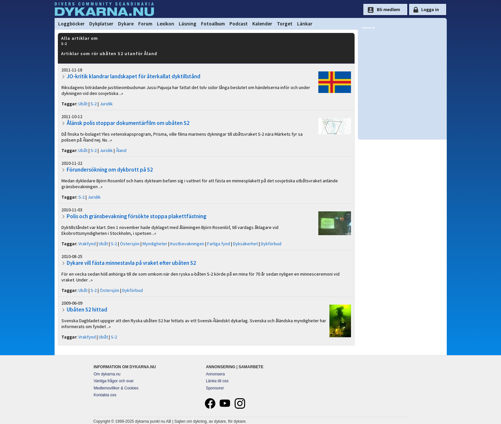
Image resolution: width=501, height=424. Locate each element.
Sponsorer (215, 388)
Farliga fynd (218, 244)
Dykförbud (271, 244)
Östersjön (130, 244)
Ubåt (83, 104)
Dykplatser (101, 24)
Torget (284, 24)
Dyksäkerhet (245, 244)
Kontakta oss (105, 395)
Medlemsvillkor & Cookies (116, 388)
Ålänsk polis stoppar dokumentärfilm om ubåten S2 (128, 123)
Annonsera (215, 374)
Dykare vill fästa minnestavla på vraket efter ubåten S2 (131, 262)
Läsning (187, 24)
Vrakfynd (87, 244)
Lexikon (165, 24)
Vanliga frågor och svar (114, 381)
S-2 (94, 104)
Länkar (304, 24)
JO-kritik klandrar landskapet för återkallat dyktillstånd (133, 76)
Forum (145, 24)
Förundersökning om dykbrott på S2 (110, 169)
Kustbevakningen (187, 244)
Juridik (106, 104)
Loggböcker (71, 24)
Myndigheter (154, 244)
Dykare (126, 24)
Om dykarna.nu (107, 374)
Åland (121, 150)
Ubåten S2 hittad (87, 309)
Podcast (238, 24)
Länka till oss (217, 381)
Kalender (262, 24)
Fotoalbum (213, 24)
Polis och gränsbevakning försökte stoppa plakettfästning (136, 216)
